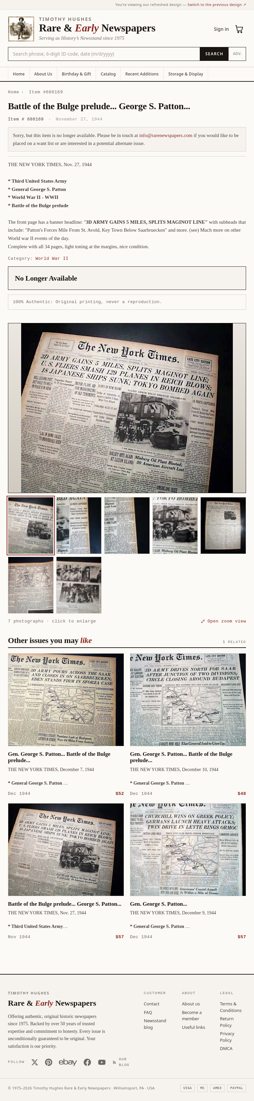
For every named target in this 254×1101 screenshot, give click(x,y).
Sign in (221, 29)
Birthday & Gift (76, 74)
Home (19, 74)
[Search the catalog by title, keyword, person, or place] (104, 54)
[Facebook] (87, 1062)
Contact (151, 1003)
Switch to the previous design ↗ (217, 4)
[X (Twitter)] (34, 1062)
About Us (43, 74)
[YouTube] (102, 1062)
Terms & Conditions (231, 1006)
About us (191, 1003)
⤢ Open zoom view (223, 621)
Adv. (237, 53)
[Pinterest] (48, 1062)
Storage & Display (185, 74)
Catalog (108, 74)
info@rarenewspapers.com (165, 135)
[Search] (214, 54)
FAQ (148, 1012)
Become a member (192, 1015)
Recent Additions (142, 74)
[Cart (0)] (239, 29)
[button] (127, 408)
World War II (51, 258)
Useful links (193, 1027)
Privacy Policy (227, 1036)
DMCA (226, 1048)
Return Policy (227, 1021)
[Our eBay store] (68, 1062)
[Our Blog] (122, 1061)
